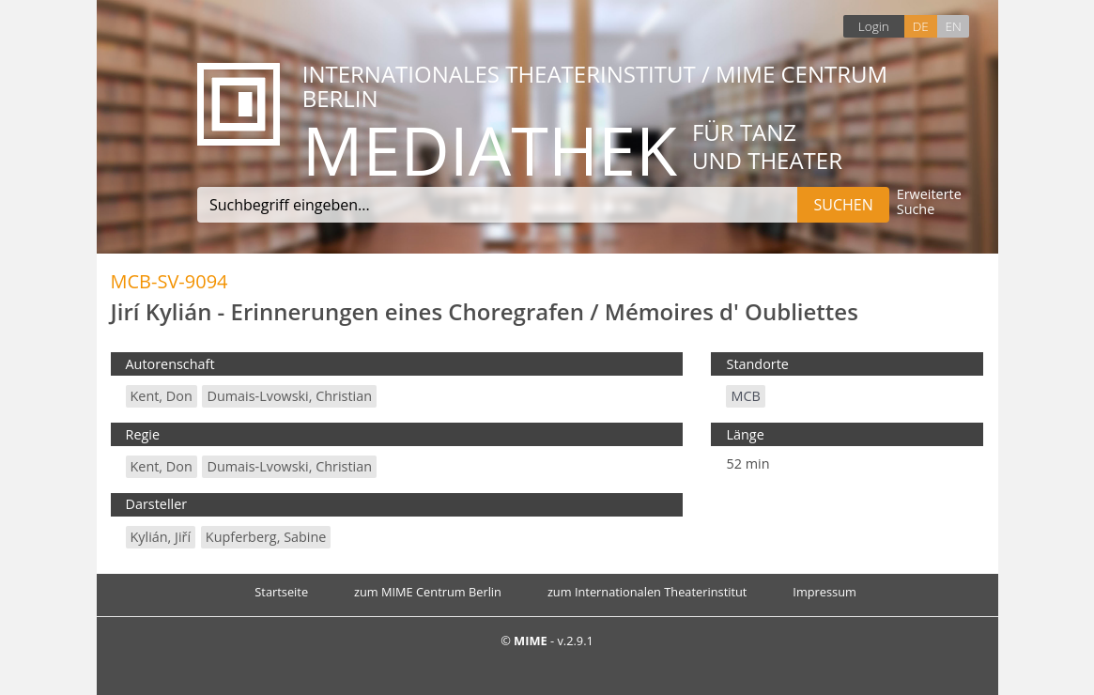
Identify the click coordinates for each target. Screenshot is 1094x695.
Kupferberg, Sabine (266, 537)
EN (953, 26)
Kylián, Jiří (161, 537)
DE (921, 26)
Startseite (281, 591)
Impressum (824, 591)
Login (873, 26)
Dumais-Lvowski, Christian (289, 396)
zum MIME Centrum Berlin (427, 591)
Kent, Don (162, 396)
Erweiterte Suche (929, 202)
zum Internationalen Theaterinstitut (647, 591)
